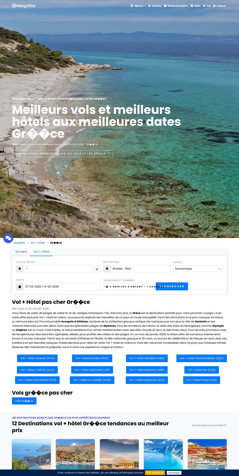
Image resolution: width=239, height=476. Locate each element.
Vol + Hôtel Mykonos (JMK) (146, 370)
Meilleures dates (176, 5)
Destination (111, 262)
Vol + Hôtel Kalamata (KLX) (147, 380)
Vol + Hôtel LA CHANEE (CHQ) (92, 380)
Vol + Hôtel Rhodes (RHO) (92, 358)
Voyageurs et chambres (119, 280)
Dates (20, 280)
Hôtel (195, 5)
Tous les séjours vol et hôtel (209, 425)
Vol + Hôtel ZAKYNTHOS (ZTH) (37, 380)
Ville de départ (26, 262)
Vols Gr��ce (24, 401)
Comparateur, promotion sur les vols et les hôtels (62, 153)
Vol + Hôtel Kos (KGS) (202, 370)
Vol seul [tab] (21, 251)
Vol (206, 5)
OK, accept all (155, 472)
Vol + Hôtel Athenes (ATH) (37, 358)
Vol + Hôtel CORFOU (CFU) (37, 370)
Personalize (174, 473)
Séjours (137, 5)
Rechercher (172, 286)
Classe (177, 262)
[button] (119, 235)
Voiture (219, 5)
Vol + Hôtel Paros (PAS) (202, 380)
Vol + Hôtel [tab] (41, 251)
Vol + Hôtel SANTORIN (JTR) (92, 370)
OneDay (154, 5)
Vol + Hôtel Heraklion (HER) (146, 358)
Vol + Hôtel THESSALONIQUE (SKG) (202, 358)
